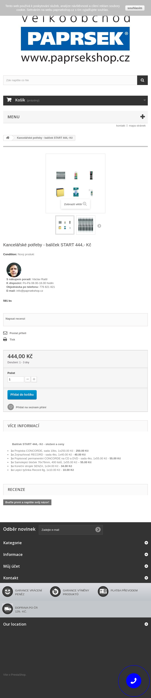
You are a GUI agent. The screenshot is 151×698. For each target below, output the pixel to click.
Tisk (12, 339)
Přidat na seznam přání (30, 407)
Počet (11, 373)
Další (99, 226)
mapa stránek (137, 125)
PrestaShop (18, 674)
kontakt (120, 125)
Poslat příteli (18, 333)
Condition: (10, 254)
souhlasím (135, 8)
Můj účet (11, 566)
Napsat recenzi (15, 318)
